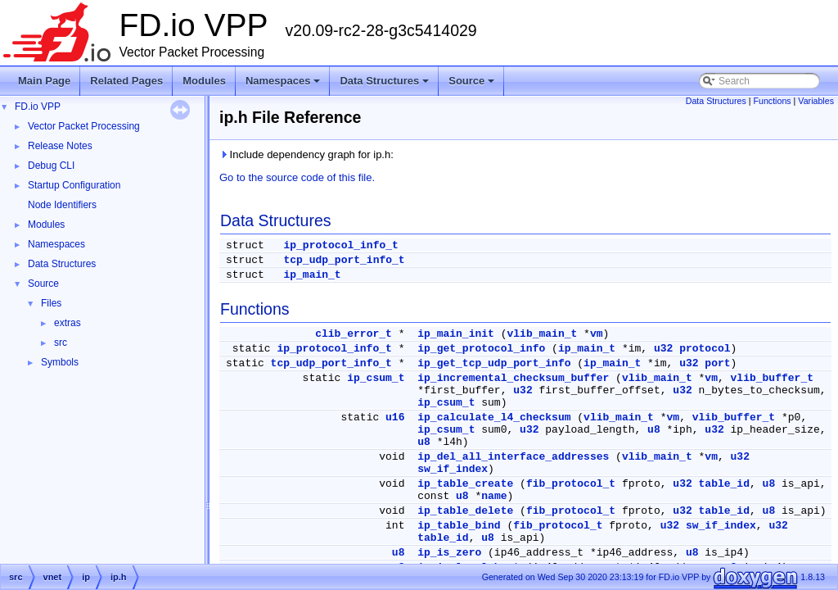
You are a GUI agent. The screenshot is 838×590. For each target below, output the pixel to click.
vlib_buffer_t (772, 378)
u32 (663, 349)
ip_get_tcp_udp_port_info (493, 363)
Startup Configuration (74, 185)
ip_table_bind (458, 526)
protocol (704, 349)
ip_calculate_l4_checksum (493, 417)
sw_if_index (452, 469)
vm (596, 334)
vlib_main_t (542, 334)
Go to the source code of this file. (297, 177)
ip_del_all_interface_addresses (513, 457)
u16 (394, 417)
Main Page (44, 81)
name (494, 496)
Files (51, 303)
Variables (816, 101)
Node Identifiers (62, 205)
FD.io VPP (38, 106)
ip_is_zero (449, 553)
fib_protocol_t (570, 484)
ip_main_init (455, 334)
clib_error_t (353, 334)
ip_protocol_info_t (340, 245)
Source (472, 85)
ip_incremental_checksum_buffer (513, 378)
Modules (204, 81)
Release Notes (60, 146)
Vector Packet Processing (84, 126)
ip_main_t (311, 275)
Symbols (60, 362)
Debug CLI (51, 165)
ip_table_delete (465, 511)
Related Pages (126, 81)
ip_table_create (465, 484)
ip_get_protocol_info (481, 349)
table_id (724, 484)
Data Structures (385, 85)
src (60, 342)
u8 (653, 430)
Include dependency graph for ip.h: (306, 154)
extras (67, 323)
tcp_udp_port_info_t (343, 260)
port (717, 363)
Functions (772, 101)
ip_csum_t (375, 378)
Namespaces (284, 85)
